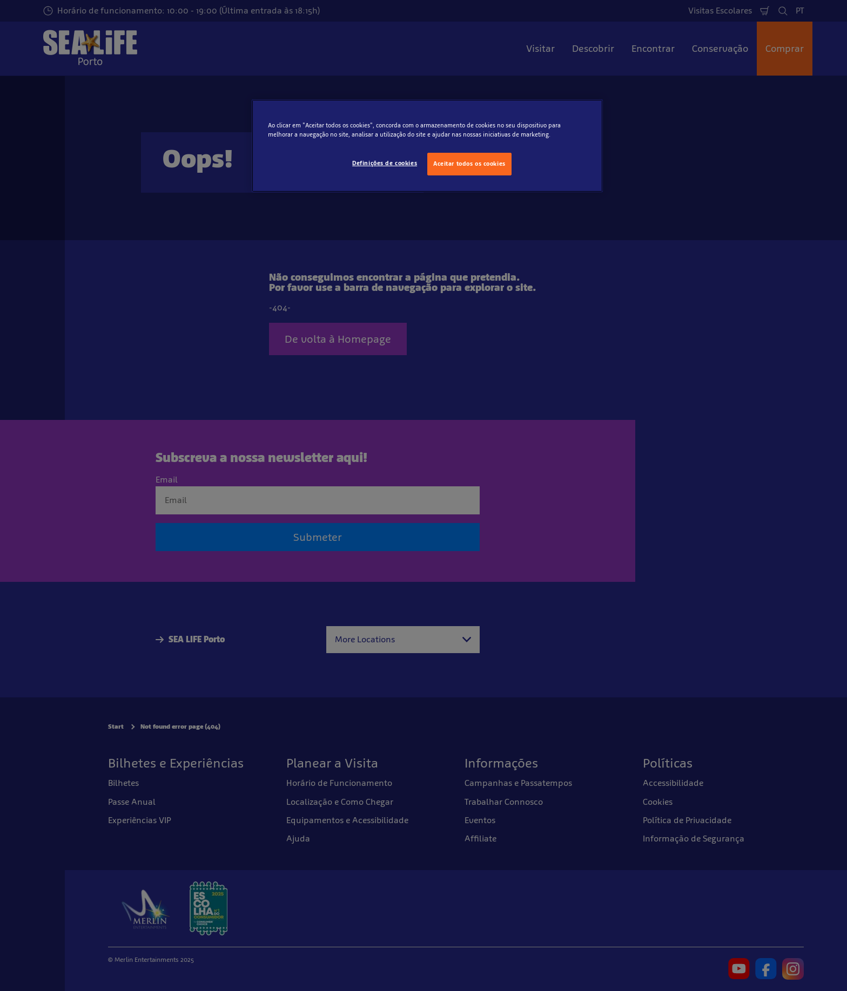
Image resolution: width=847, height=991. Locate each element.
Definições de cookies (384, 163)
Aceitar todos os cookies (469, 163)
